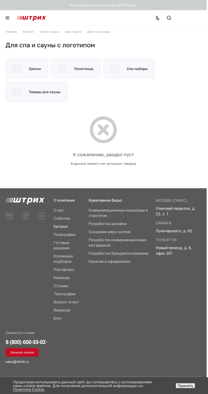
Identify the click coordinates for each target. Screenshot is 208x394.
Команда (62, 277)
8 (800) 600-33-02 (26, 342)
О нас (59, 210)
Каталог (61, 226)
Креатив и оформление (109, 261)
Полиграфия (64, 234)
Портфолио (64, 269)
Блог (58, 318)
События (62, 218)
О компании (64, 200)
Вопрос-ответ (66, 302)
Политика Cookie (28, 389)
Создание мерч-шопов (109, 231)
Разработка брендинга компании (119, 253)
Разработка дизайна (108, 223)
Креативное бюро (105, 200)
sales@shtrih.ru (17, 362)
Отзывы (61, 285)
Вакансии (62, 310)
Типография (64, 294)
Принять (185, 385)
